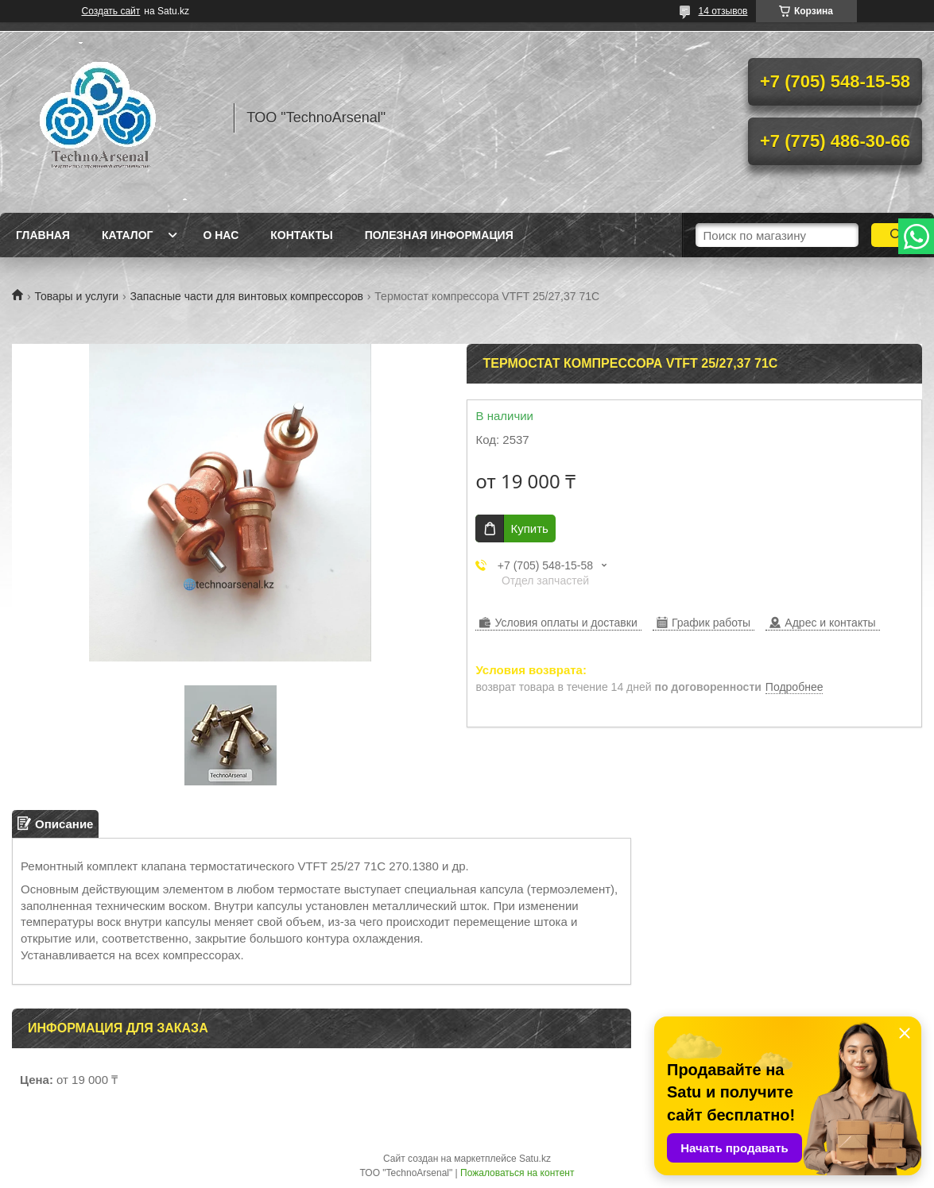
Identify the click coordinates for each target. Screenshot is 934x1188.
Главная (43, 235)
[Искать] (896, 235)
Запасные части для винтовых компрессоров (246, 296)
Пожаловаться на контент (517, 1172)
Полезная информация (439, 235)
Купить (529, 528)
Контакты (301, 235)
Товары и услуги (76, 296)
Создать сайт (111, 11)
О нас (220, 235)
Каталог (127, 235)
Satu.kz (535, 1158)
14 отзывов (722, 11)
